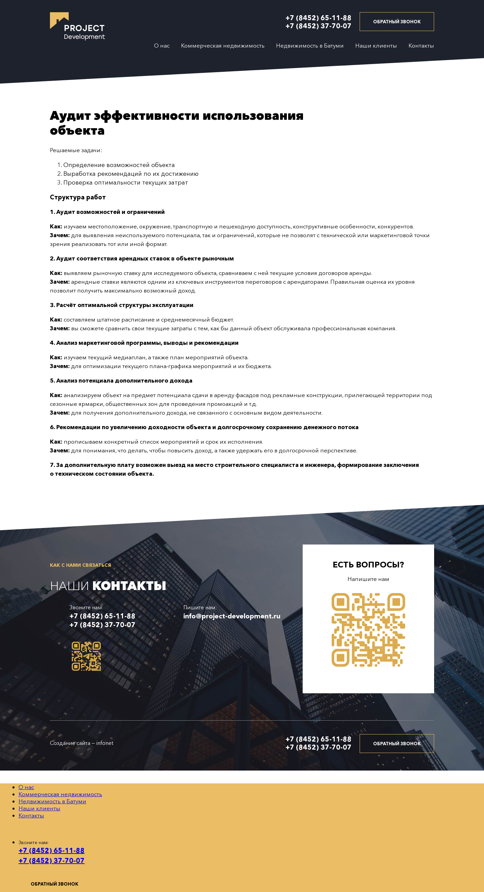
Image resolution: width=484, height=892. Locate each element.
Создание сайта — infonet (81, 743)
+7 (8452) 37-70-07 (318, 26)
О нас (162, 45)
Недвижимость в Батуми (310, 45)
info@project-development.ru (231, 616)
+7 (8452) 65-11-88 (318, 18)
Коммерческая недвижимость (223, 45)
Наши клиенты (376, 45)
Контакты (421, 45)
